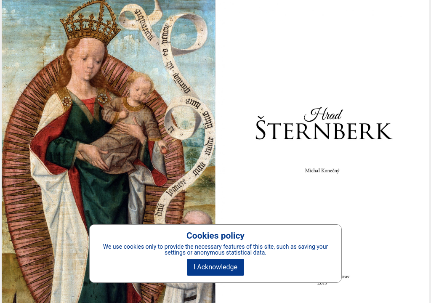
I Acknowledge (215, 267)
